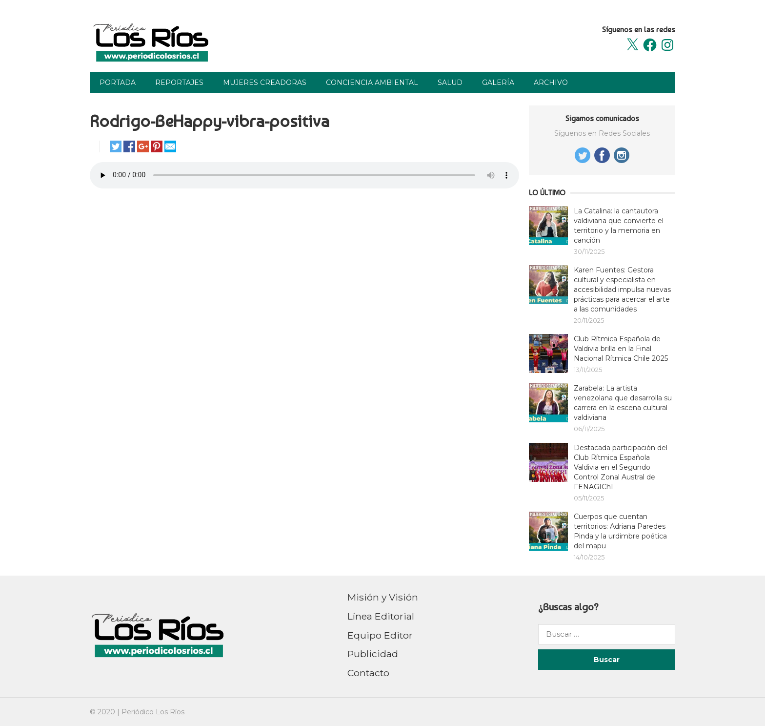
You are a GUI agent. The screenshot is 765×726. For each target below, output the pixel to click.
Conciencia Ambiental (372, 82)
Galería (498, 82)
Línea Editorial (380, 616)
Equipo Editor (380, 635)
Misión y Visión (382, 597)
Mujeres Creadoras (264, 82)
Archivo (551, 82)
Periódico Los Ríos (152, 711)
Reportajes (179, 82)
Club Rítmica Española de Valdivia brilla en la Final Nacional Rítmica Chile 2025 (621, 348)
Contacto (368, 673)
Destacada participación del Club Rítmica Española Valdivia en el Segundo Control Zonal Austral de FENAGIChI (620, 467)
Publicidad (372, 654)
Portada (118, 82)
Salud (450, 82)
